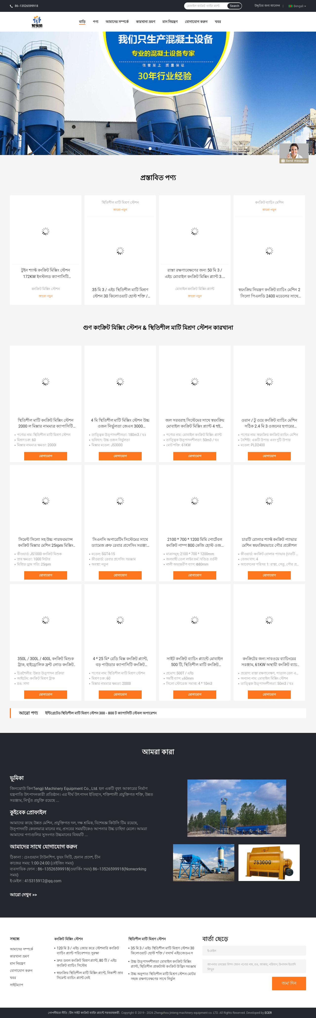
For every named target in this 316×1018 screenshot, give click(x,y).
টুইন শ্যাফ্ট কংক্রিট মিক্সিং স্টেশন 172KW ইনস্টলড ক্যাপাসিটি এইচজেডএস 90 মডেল (45, 274)
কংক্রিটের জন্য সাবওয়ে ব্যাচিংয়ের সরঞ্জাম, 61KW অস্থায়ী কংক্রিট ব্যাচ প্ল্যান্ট (269, 662)
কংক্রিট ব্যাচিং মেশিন (269, 202)
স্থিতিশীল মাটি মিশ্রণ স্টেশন (120, 202)
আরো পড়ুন (46, 296)
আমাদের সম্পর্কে (117, 22)
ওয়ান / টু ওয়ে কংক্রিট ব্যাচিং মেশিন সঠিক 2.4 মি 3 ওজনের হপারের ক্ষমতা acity (269, 423)
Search (234, 6)
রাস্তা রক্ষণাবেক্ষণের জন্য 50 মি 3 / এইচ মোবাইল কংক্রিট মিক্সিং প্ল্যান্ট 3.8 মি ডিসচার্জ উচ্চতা (195, 274)
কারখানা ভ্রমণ (145, 22)
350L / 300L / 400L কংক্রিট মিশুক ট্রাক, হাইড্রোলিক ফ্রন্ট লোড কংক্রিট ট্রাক (46, 662)
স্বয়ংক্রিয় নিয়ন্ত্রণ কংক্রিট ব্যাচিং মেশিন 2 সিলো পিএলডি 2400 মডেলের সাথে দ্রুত (269, 293)
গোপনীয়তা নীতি (57, 1013)
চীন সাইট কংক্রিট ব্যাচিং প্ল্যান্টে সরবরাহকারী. (95, 1013)
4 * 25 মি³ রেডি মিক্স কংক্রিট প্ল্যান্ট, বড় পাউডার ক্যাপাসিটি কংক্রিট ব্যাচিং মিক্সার (120, 662)
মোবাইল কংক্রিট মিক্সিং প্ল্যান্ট (194, 289)
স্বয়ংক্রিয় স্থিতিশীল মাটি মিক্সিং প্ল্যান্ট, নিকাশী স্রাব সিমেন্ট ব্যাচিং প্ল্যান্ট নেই (90, 975)
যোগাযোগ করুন (196, 22)
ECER (268, 1013)
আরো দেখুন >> (23, 894)
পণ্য (95, 22)
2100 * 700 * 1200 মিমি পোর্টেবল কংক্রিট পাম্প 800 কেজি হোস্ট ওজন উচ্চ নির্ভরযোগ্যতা (195, 542)
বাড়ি (82, 22)
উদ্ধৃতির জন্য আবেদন (267, 5)
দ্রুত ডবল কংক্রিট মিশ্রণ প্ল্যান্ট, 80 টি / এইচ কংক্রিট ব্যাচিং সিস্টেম (87, 963)
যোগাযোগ (45, 456)
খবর (218, 22)
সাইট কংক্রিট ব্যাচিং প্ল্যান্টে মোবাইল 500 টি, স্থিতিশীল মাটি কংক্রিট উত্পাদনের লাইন (195, 662)
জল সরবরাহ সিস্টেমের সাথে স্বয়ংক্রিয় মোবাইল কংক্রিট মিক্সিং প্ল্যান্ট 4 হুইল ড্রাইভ (194, 423)
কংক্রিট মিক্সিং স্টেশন (46, 289)
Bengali (300, 6)
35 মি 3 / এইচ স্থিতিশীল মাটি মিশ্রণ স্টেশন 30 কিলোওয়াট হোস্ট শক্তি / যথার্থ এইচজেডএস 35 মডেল (120, 293)
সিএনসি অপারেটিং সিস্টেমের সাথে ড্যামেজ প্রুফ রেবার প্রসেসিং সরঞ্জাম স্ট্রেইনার (120, 542)
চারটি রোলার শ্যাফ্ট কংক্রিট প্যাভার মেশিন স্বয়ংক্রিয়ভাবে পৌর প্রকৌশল (269, 542)
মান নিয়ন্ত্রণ (170, 22)
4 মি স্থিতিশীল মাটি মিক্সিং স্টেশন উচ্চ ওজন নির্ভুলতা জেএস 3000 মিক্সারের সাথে (120, 423)
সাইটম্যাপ (16, 985)
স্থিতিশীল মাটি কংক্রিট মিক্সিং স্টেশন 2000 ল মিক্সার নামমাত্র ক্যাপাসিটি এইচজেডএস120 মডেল (46, 423)
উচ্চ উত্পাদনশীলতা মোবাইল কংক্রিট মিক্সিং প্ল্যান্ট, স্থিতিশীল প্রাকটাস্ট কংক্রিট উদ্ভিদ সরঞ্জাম (163, 963)
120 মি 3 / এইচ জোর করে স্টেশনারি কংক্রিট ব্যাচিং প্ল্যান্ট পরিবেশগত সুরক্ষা (88, 950)
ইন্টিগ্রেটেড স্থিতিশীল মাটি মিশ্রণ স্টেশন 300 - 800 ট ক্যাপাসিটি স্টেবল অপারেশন (101, 713)
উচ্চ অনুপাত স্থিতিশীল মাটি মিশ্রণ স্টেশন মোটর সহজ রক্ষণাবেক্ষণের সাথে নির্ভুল (163, 976)
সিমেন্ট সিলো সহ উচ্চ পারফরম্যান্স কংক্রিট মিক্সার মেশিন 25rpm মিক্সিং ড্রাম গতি (45, 542)
